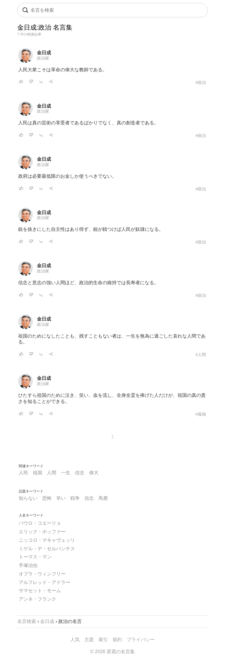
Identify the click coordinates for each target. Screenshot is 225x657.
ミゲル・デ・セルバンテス (47, 548)
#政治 (200, 82)
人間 (51, 472)
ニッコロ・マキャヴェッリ (47, 540)
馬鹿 (103, 498)
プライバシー (141, 639)
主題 (89, 639)
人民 (23, 472)
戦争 (75, 498)
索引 (103, 639)
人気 (75, 639)
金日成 (44, 52)
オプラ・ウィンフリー (42, 573)
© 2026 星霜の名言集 (112, 651)
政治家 (43, 58)
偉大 (93, 472)
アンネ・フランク (37, 599)
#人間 (200, 354)
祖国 (37, 472)
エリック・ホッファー (42, 531)
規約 (117, 639)
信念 (79, 472)
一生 (65, 472)
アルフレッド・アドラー (44, 582)
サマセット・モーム (40, 590)
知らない (28, 498)
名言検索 (26, 621)
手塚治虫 (28, 565)
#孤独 (200, 414)
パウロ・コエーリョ (40, 523)
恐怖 (47, 498)
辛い (61, 498)
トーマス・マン (35, 556)
